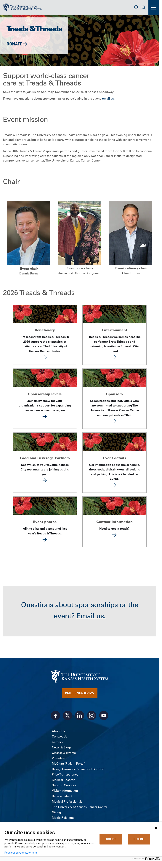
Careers (57, 742)
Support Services (64, 785)
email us (108, 98)
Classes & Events (64, 753)
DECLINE (139, 839)
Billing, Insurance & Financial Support (78, 769)
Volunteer (58, 758)
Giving (56, 812)
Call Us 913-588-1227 (79, 693)
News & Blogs (61, 747)
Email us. (91, 616)
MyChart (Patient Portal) (68, 763)
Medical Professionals (67, 801)
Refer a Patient (62, 796)
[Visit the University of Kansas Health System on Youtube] (103, 715)
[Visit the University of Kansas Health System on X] (67, 715)
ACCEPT (110, 839)
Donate (14, 44)
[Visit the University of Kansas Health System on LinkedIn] (79, 715)
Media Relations (63, 817)
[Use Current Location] (136, 7)
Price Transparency (65, 774)
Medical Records (63, 780)
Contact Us (59, 736)
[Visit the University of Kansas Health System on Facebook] (55, 715)
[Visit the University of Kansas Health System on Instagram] (91, 715)
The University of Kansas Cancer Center (79, 807)
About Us (58, 731)
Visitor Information (65, 790)
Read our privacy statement (20, 852)
